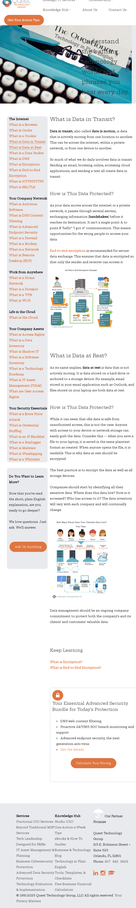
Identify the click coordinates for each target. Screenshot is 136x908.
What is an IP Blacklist (27, 437)
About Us (89, 10)
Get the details (72, 749)
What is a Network (24, 249)
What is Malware (22, 448)
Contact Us (117, 10)
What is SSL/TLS (22, 187)
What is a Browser (23, 125)
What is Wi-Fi (20, 300)
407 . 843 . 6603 (116, 861)
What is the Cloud (23, 317)
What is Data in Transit (27, 142)
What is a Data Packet (26, 153)
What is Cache (20, 130)
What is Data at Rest (25, 147)
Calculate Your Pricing (93, 763)
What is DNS (19, 159)
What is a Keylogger (25, 442)
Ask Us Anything (28, 547)
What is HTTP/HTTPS (26, 181)
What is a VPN (20, 295)
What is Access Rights (26, 334)
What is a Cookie (22, 136)
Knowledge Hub (57, 10)
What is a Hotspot (23, 289)
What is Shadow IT (24, 352)
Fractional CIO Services (34, 822)
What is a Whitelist (24, 459)
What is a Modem (23, 244)
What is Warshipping (25, 454)
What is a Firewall (23, 238)
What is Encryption (24, 164)
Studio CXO (64, 822)
